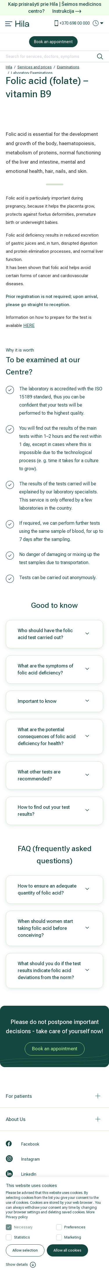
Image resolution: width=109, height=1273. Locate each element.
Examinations (68, 67)
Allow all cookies (67, 1250)
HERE (29, 325)
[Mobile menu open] (8, 24)
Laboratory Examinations (32, 73)
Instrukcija (66, 11)
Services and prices (34, 67)
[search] (100, 56)
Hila (9, 67)
